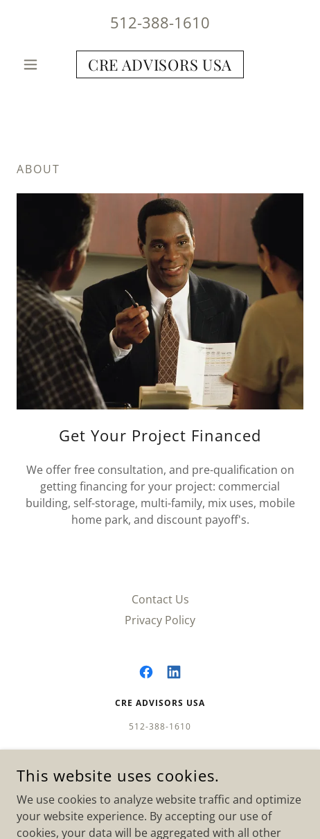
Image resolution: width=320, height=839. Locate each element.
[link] (160, 64)
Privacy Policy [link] (160, 620)
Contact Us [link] (160, 599)
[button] (38, 64)
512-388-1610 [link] (160, 22)
